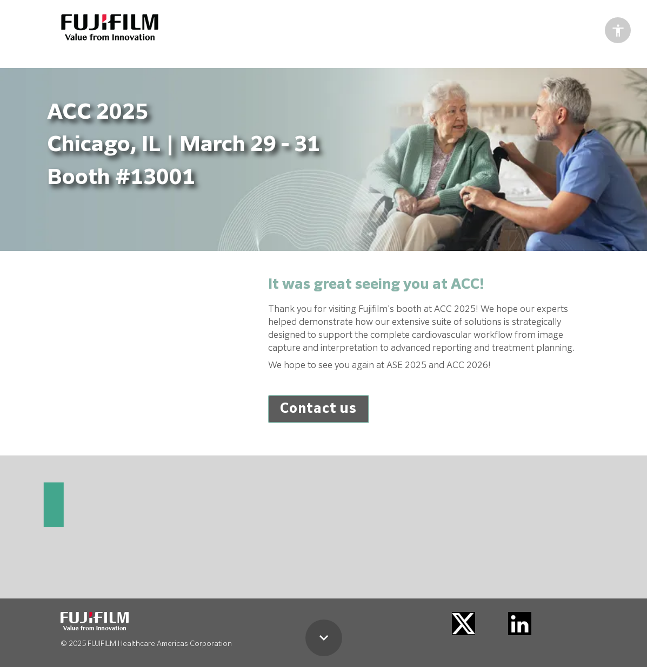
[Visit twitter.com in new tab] (463, 623)
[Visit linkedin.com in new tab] (519, 623)
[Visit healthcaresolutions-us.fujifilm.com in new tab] (110, 27)
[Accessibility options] (618, 30)
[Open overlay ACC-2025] (318, 409)
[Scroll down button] (323, 638)
